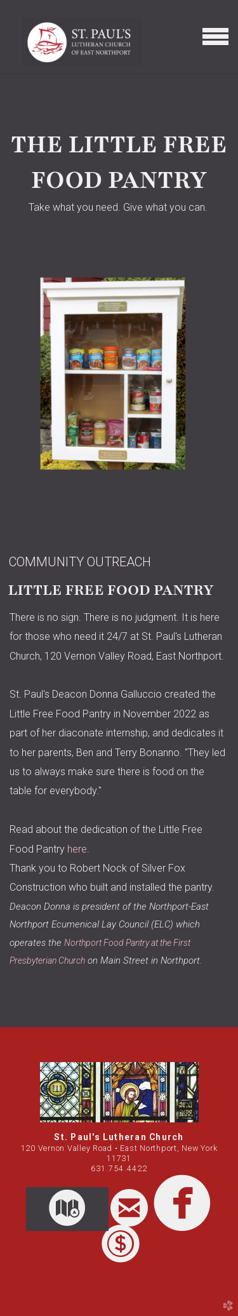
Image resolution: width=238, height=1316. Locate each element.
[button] (67, 1209)
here (77, 849)
